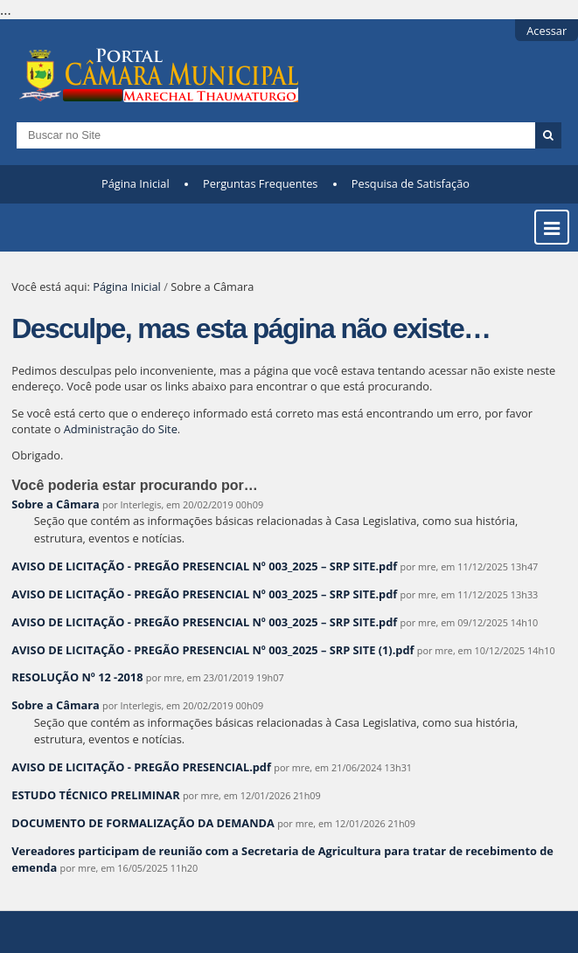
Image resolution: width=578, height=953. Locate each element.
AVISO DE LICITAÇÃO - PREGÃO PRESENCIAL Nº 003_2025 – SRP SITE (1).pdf (212, 650)
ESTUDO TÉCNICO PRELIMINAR (97, 795)
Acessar (546, 30)
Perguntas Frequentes (260, 183)
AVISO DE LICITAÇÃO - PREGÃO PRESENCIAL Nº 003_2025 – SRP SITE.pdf (204, 566)
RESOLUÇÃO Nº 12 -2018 (77, 677)
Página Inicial (135, 183)
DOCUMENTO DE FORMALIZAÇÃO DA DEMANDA (143, 823)
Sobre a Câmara (55, 504)
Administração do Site (121, 429)
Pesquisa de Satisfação (411, 183)
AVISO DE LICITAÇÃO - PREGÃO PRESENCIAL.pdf (141, 767)
